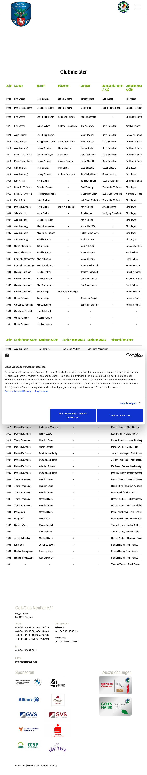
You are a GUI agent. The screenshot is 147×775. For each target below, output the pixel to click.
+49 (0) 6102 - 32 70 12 (26, 650)
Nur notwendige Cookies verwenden (73, 415)
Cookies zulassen (120, 415)
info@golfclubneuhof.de (26, 661)
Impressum (42, 391)
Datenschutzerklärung (18, 391)
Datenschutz (33, 765)
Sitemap (53, 765)
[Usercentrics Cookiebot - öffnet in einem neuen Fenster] (129, 355)
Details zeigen (128, 403)
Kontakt (44, 765)
